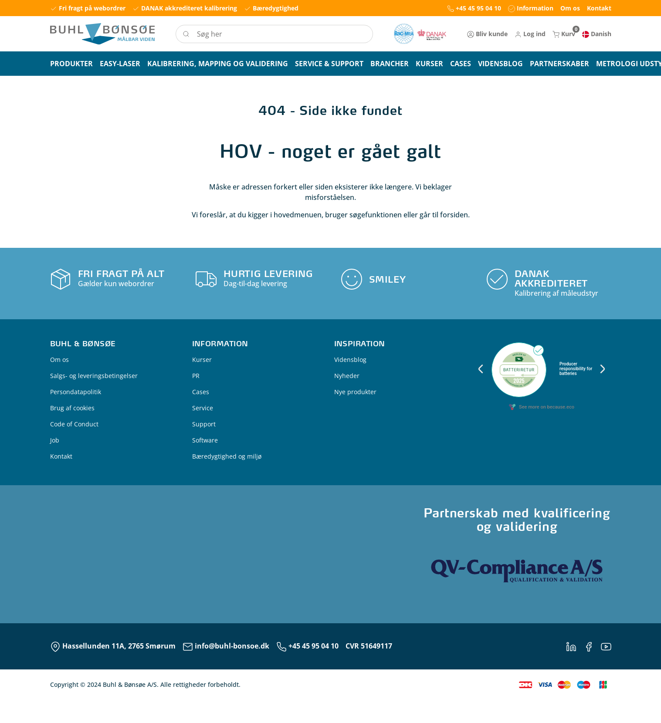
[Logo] (102, 33)
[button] (530, 34)
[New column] (420, 34)
